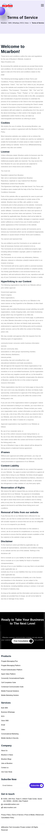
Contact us (4, 767)
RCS (2, 716)
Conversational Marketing (9, 734)
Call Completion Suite (8, 682)
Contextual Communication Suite (12, 687)
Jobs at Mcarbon (6, 763)
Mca (2, 755)
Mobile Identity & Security (9, 738)
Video (3, 729)
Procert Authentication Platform (11, 670)
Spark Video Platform (8, 674)
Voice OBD (5, 720)
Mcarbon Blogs (6, 759)
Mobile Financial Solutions (10, 691)
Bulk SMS (4, 708)
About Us (4, 750)
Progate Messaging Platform (10, 665)
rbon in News (8, 755)
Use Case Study (6, 772)
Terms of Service (18, 815)
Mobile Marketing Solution (10, 695)
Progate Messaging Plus (9, 661)
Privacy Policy (6, 815)
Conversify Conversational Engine (12, 678)
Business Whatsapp (8, 712)
